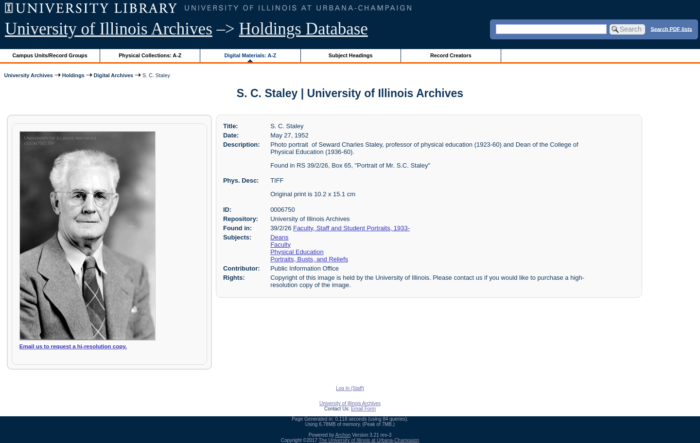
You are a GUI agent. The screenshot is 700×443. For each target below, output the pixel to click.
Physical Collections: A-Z (150, 55)
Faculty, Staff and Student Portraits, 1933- (351, 228)
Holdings (73, 75)
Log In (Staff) (350, 388)
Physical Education (296, 252)
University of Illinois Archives (108, 28)
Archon (343, 435)
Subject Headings (351, 55)
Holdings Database (303, 28)
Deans (279, 237)
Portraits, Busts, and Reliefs (309, 259)
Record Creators (451, 55)
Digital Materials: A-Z (250, 55)
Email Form (363, 408)
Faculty (280, 244)
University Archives (28, 75)
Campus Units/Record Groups (50, 55)
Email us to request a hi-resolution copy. (73, 346)
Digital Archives (113, 75)
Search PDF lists (671, 29)
